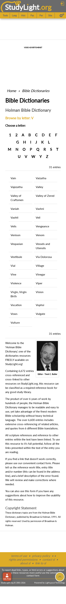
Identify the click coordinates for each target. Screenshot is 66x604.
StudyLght (22, 7)
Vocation (16, 305)
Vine (13, 274)
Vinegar (40, 274)
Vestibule (16, 256)
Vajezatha (17, 187)
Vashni (40, 208)
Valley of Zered (45, 195)
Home (11, 91)
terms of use (19, 556)
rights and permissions (23, 559)
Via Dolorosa (44, 256)
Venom (40, 235)
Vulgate (40, 313)
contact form (43, 463)
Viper (39, 283)
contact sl (48, 559)
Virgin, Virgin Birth (19, 294)
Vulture (15, 322)
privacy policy (41, 556)
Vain (13, 178)
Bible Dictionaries (35, 91)
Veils (13, 226)
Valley (39, 187)
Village (40, 265)
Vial (13, 265)
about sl (25, 563)
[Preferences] (61, 15)
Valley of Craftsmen (17, 198)
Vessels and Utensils (43, 246)
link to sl (40, 563)
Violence (16, 283)
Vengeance (42, 226)
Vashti (14, 217)
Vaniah (15, 208)
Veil (38, 217)
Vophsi (40, 305)
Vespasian (17, 243)
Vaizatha (41, 178)
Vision (39, 292)
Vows (14, 313)
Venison (15, 235)
